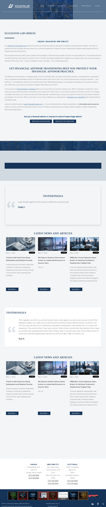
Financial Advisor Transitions (26, 89)
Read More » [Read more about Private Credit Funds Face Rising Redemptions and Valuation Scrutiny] (12, 289)
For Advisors (62, 6)
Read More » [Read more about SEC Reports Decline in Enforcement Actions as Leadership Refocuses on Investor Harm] (44, 289)
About (42, 6)
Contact (97, 6)
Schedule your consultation (76, 97)
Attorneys (51, 6)
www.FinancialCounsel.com (33, 104)
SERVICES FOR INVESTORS (64, 121)
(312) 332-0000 (33, 475)
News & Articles (86, 6)
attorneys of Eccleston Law (17, 46)
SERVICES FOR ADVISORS (41, 121)
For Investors (74, 6)
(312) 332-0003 (33, 478)
